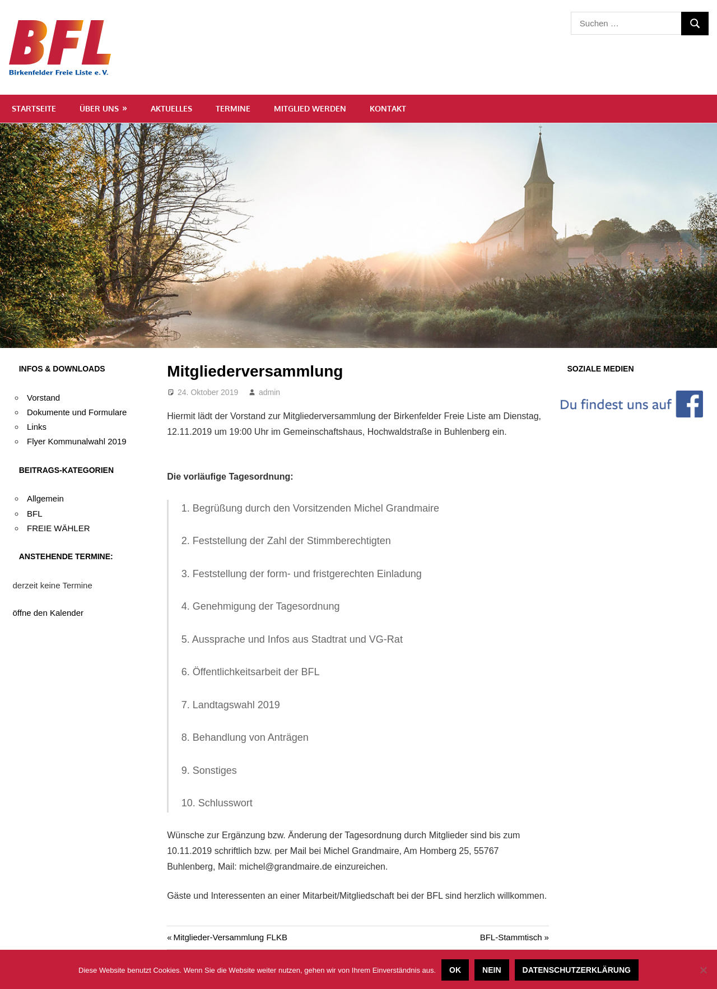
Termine (233, 108)
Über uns (99, 108)
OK (455, 969)
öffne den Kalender (48, 612)
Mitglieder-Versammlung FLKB (230, 937)
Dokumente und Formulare (77, 412)
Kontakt (388, 108)
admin (269, 392)
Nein (491, 969)
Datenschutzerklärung (577, 969)
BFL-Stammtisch (511, 937)
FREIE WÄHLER (58, 528)
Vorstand (43, 397)
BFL (35, 513)
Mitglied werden (310, 108)
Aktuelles (171, 108)
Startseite (34, 108)
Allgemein (45, 498)
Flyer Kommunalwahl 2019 (77, 441)
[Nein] (703, 970)
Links (36, 426)
